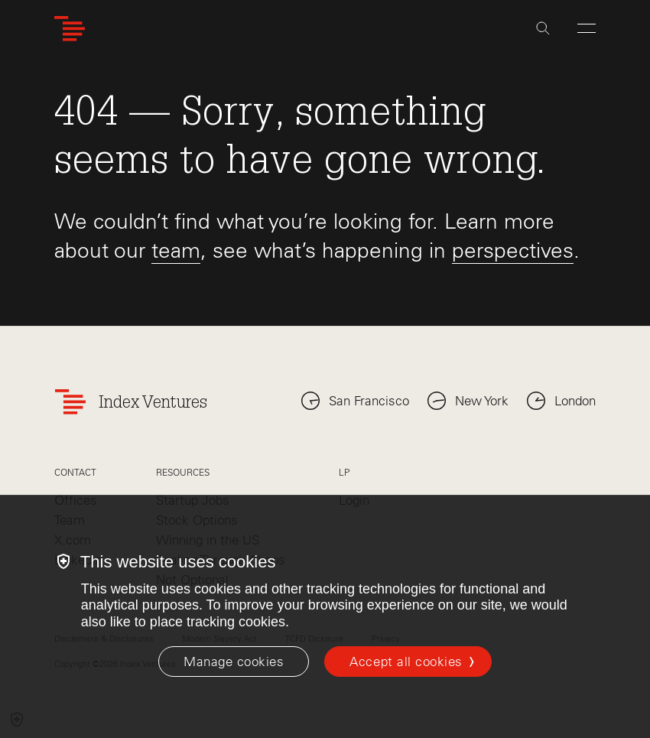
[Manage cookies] (233, 661)
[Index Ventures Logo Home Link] (69, 28)
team (175, 250)
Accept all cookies (405, 661)
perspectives (513, 250)
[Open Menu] (586, 28)
